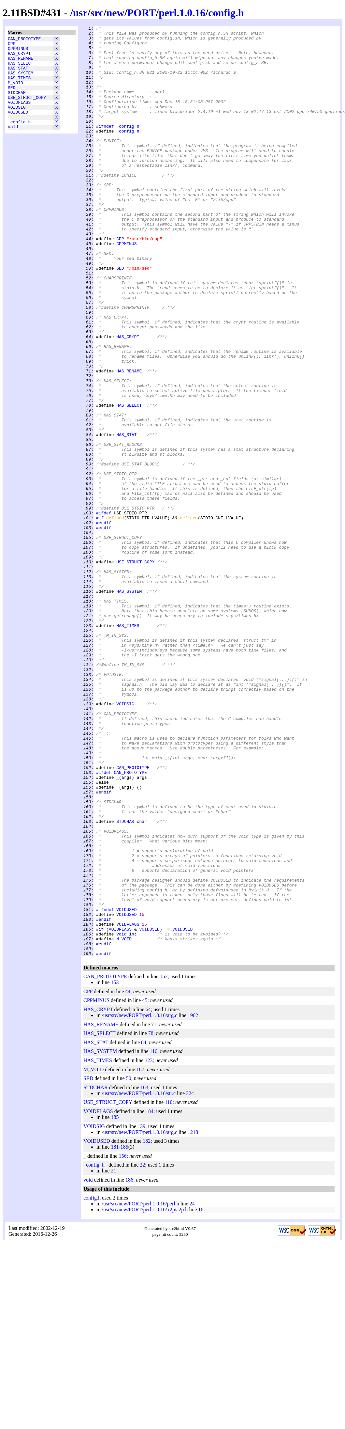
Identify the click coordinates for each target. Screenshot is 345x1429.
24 (192, 1389)
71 (153, 1210)
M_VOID (15, 92)
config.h (226, 13)
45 (144, 1186)
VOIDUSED (18, 128)
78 (150, 1219)
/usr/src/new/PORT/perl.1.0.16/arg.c (139, 1201)
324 (190, 1279)
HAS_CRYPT (19, 57)
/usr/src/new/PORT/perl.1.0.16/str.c (139, 1279)
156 (122, 1342)
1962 (193, 1201)
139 (141, 1312)
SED (11, 98)
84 (143, 1228)
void (13, 145)
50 (128, 1264)
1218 (193, 1318)
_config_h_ (20, 139)
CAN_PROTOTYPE (24, 39)
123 (148, 1246)
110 (168, 1288)
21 (113, 1356)
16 (200, 1395)
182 (147, 1327)
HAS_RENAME (20, 63)
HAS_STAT (18, 75)
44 (127, 1177)
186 (129, 1366)
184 (149, 1297)
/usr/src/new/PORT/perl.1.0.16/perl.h (140, 1389)
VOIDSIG (17, 122)
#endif (103, 622)
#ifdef (103, 611)
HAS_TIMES (19, 86)
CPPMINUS (18, 51)
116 (153, 1237)
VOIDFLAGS (19, 116)
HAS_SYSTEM (20, 81)
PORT (141, 13)
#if (100, 617)
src (96, 13)
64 (148, 1195)
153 (115, 1168)
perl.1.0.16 (182, 13)
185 (115, 1303)
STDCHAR (17, 104)
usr (80, 13)
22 (142, 1351)
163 (144, 1273)
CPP (11, 45)
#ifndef (105, 146)
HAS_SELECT (20, 69)
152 (163, 1162)
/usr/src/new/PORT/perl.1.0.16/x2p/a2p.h (145, 1395)
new (115, 13)
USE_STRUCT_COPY (27, 110)
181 (115, 1333)
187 (140, 1255)
